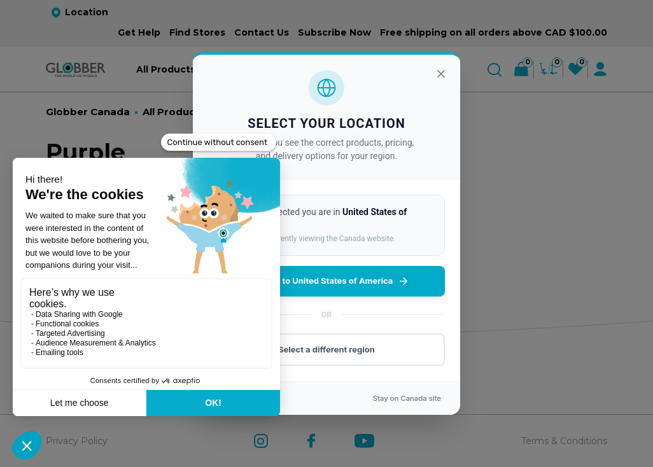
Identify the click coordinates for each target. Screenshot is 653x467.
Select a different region (326, 349)
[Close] (441, 74)
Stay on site (407, 398)
